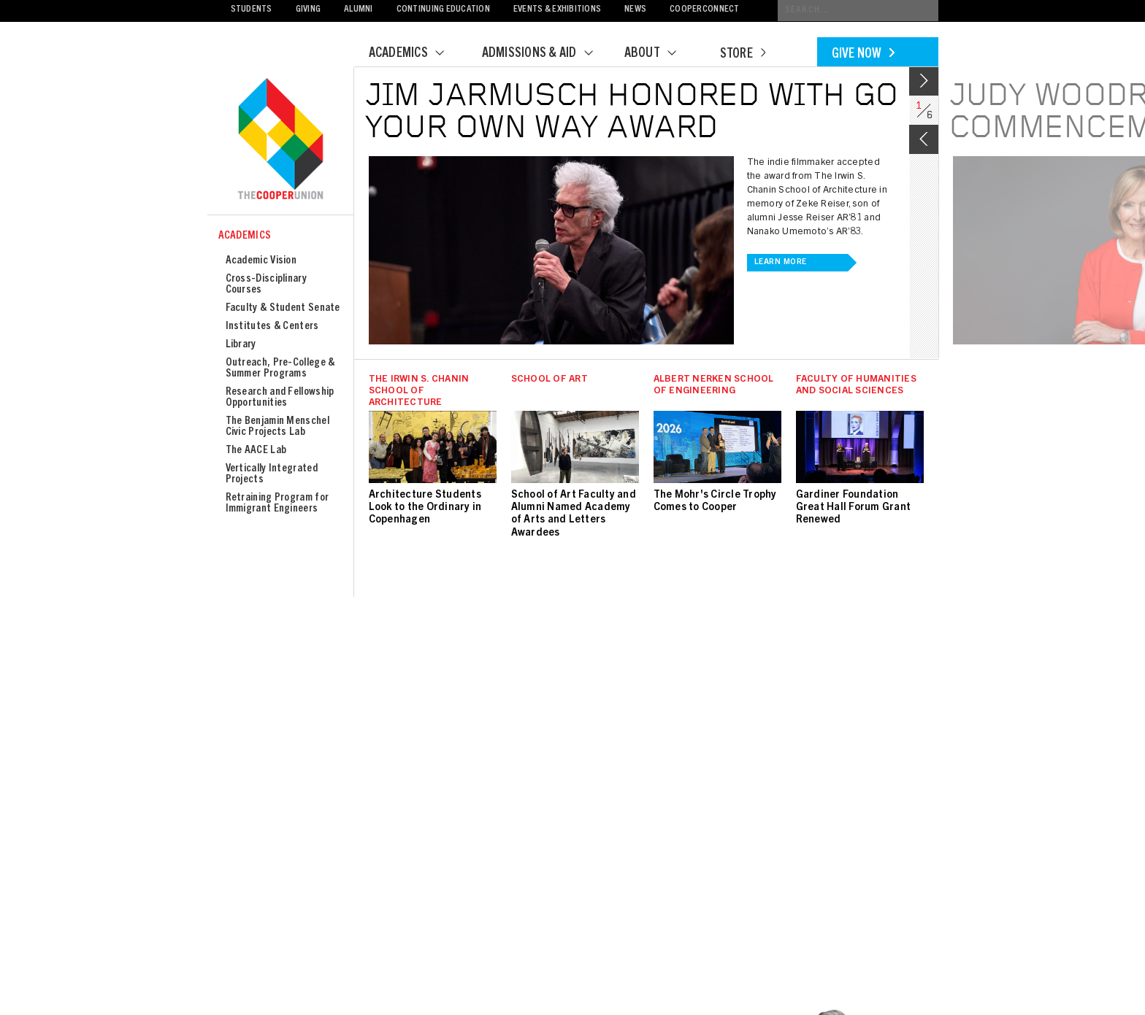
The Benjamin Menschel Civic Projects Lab (277, 427)
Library (241, 344)
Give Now (863, 54)
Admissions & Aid (546, 54)
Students (251, 10)
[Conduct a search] (858, 10)
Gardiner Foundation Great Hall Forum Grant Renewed (853, 507)
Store (742, 54)
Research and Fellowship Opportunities (280, 398)
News (635, 10)
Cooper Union (280, 140)
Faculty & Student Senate (283, 308)
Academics (415, 54)
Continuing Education (443, 10)
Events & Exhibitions (557, 10)
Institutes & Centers (272, 326)
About (659, 54)
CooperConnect (704, 10)
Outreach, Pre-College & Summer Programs (280, 368)
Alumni (358, 10)
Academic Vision (261, 260)
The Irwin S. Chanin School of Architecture (419, 391)
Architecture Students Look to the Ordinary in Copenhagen (425, 507)
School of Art (549, 380)
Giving (308, 10)
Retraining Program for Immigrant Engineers (277, 503)
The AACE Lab (256, 450)
